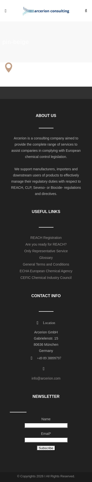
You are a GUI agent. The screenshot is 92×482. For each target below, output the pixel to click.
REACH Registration (46, 238)
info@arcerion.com (46, 378)
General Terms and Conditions (46, 264)
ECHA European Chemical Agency (46, 271)
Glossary (46, 258)
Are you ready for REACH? (45, 244)
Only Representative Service (46, 251)
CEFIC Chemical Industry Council (46, 278)
